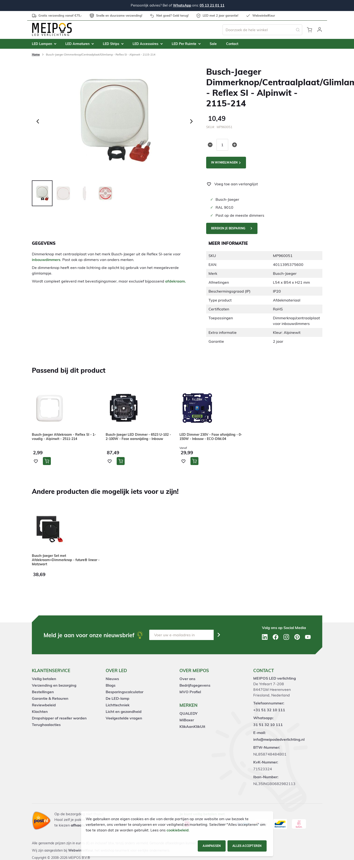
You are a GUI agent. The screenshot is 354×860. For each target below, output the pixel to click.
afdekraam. (175, 281)
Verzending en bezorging (54, 685)
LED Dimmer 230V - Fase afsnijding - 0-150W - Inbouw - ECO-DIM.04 (210, 436)
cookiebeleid (178, 830)
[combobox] (262, 29)
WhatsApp (182, 5)
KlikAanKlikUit (192, 726)
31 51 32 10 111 (268, 724)
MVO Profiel (190, 691)
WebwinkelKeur (80, 850)
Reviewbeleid (44, 705)
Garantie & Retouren (50, 698)
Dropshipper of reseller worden (59, 718)
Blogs (111, 685)
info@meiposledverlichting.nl (279, 739)
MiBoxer (186, 720)
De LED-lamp (117, 698)
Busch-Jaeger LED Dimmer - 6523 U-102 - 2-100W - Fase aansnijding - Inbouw (138, 436)
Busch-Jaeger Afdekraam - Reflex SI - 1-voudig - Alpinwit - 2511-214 (64, 436)
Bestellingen (43, 691)
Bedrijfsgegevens (194, 685)
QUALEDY (188, 713)
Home (36, 54)
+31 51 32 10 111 (269, 709)
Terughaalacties (46, 724)
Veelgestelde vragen (124, 718)
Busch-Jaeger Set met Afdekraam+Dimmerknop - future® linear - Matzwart (66, 560)
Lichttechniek (118, 705)
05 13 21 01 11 (212, 5)
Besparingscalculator (124, 691)
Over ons (187, 678)
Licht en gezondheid (124, 711)
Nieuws (112, 678)
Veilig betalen (44, 678)
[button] (319, 29)
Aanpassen (212, 846)
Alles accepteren (246, 846)
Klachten (40, 711)
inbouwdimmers (46, 259)
